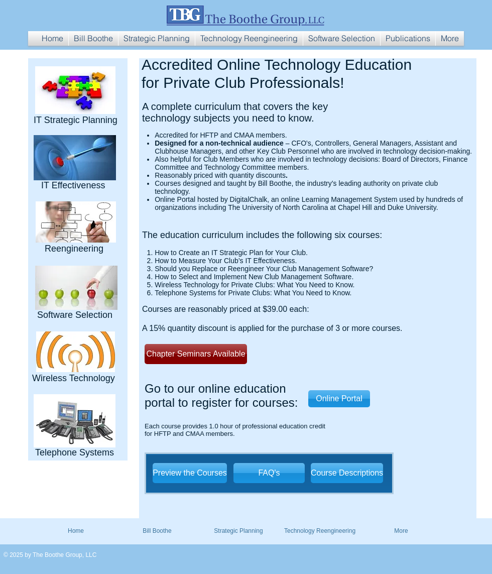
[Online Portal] (339, 398)
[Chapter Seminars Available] (196, 354)
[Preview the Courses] (190, 473)
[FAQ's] (269, 473)
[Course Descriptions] (347, 473)
